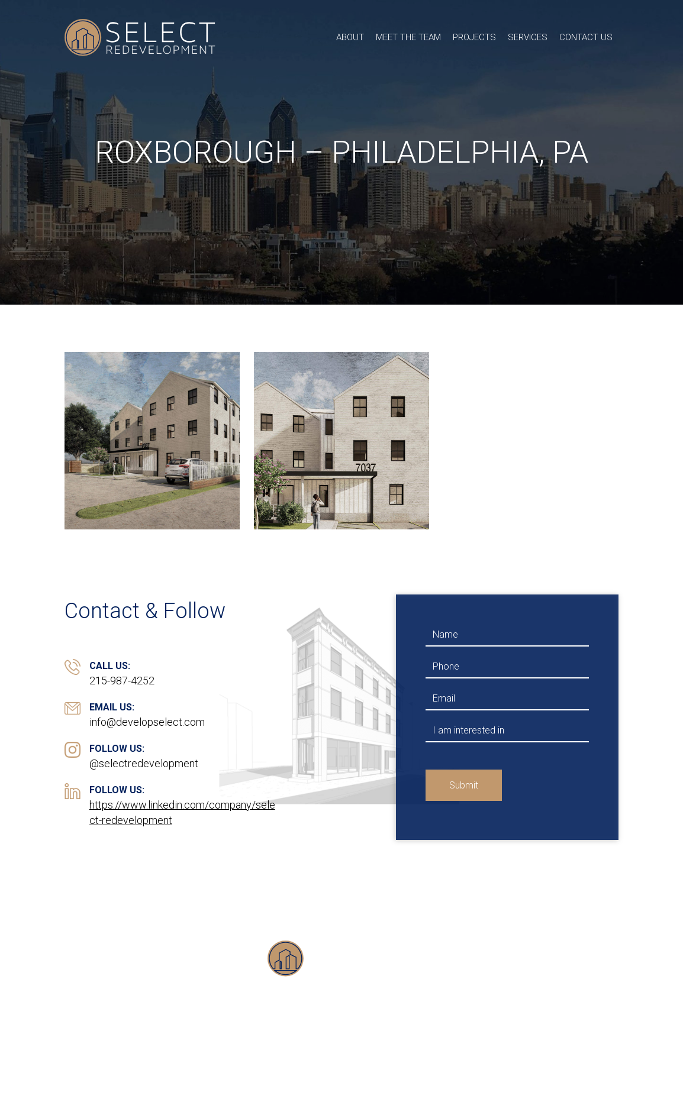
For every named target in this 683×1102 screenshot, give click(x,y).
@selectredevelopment (143, 763)
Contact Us (586, 37)
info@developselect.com (147, 722)
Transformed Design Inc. (521, 1066)
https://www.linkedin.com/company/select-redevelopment (182, 812)
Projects (474, 37)
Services (527, 37)
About (350, 37)
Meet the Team (408, 37)
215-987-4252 (121, 680)
